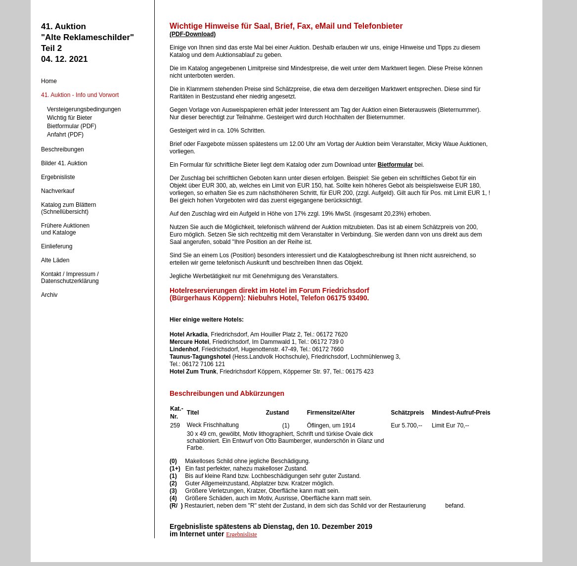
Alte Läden (55, 260)
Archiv (49, 294)
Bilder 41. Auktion (64, 163)
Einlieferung (56, 246)
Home (49, 81)
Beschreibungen (62, 149)
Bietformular (395, 164)
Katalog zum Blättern (68, 204)
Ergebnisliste (58, 177)
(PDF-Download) (193, 34)
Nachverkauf (57, 191)
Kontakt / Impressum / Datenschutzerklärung (70, 277)
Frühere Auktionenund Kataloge (65, 229)
